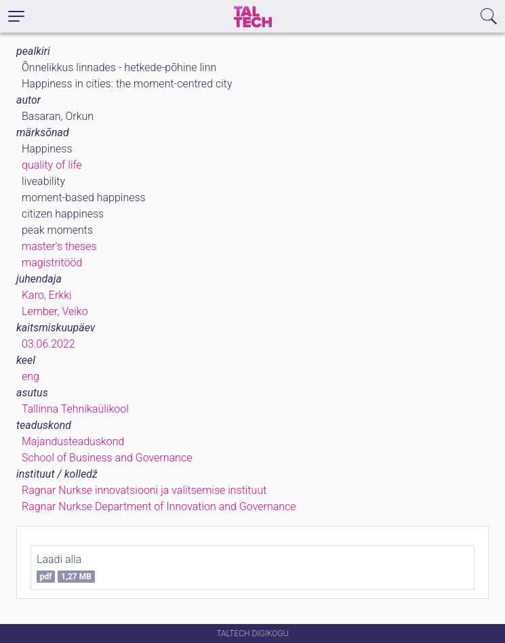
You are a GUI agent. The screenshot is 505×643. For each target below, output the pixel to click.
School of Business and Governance (107, 457)
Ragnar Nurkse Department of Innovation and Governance (159, 506)
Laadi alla (66, 568)
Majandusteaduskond (73, 441)
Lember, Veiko (55, 311)
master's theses (59, 246)
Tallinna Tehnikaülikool (75, 408)
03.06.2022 (48, 343)
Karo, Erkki (47, 295)
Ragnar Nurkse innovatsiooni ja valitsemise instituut (144, 490)
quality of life (52, 165)
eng (30, 376)
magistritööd (52, 262)
